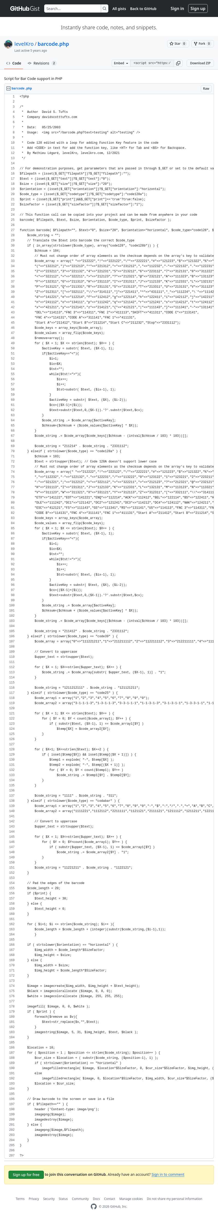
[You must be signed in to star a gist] (178, 43)
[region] (109, 626)
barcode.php (53, 43)
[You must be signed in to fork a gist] (202, 43)
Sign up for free (26, 1174)
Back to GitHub (143, 8)
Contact (109, 1199)
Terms (20, 1199)
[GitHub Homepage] (94, 1206)
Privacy (34, 1199)
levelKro (24, 43)
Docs (96, 1199)
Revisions (42, 63)
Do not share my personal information (174, 1199)
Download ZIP (200, 63)
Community (80, 1199)
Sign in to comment (167, 1174)
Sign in (177, 8)
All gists (119, 8)
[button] (178, 63)
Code (13, 63)
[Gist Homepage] (25, 8)
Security (49, 1199)
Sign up (198, 8)
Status (63, 1199)
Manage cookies (131, 1199)
